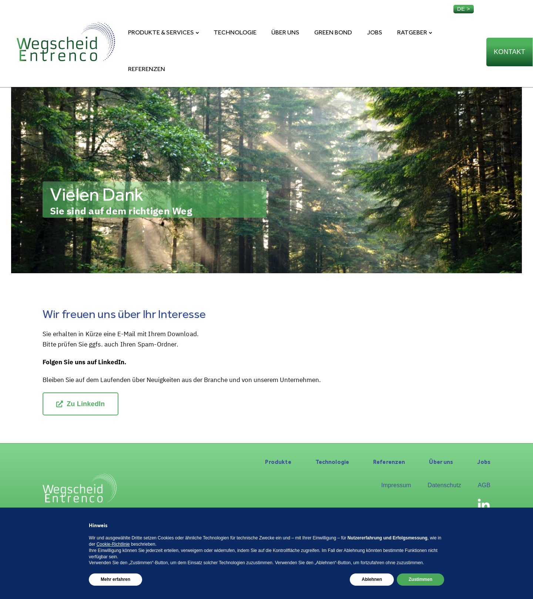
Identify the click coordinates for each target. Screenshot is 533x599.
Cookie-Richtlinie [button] (113, 544)
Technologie (235, 32)
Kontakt (509, 52)
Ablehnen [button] (372, 579)
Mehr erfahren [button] (115, 579)
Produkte (278, 461)
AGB (484, 485)
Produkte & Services (161, 32)
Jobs (374, 32)
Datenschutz (444, 485)
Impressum (396, 485)
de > (463, 9)
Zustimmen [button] (420, 579)
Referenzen (146, 69)
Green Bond (333, 32)
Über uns (285, 32)
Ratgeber (412, 32)
